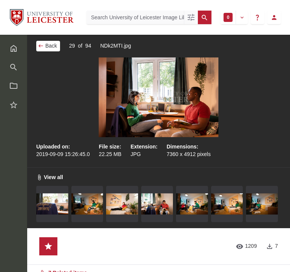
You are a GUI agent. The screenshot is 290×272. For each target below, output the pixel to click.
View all (49, 177)
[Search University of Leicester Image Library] (135, 17)
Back (47, 46)
